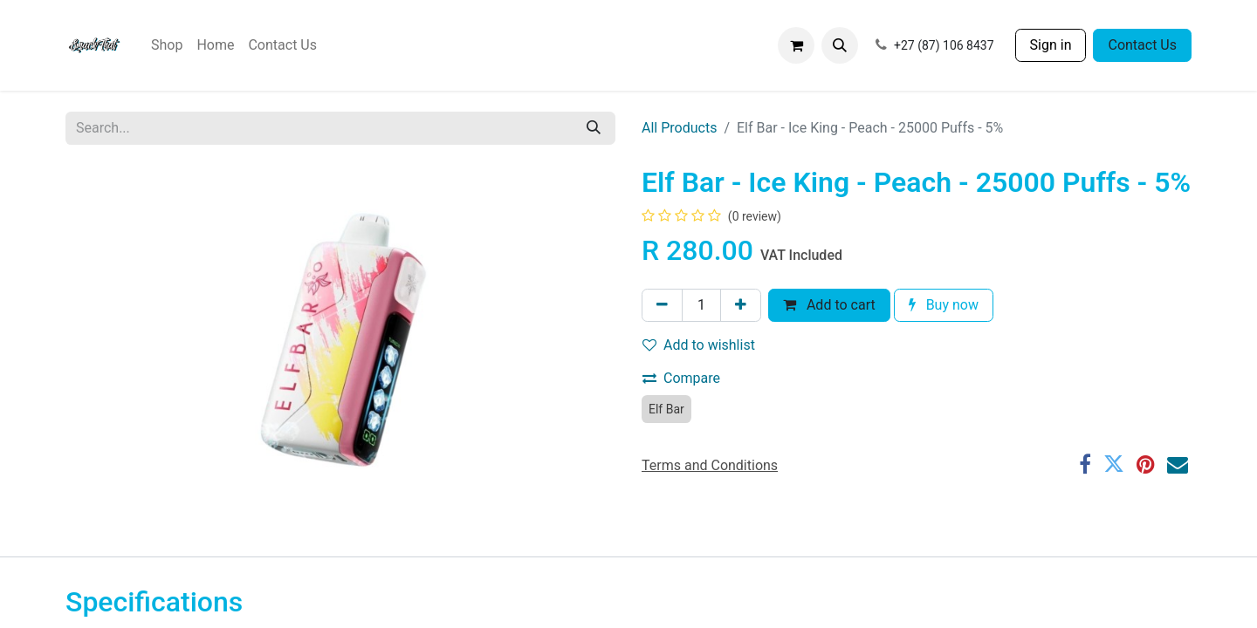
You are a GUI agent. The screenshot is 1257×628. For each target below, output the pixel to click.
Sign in (1051, 45)
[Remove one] (662, 305)
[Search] (593, 128)
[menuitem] (166, 45)
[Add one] (740, 305)
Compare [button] (681, 378)
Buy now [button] (944, 305)
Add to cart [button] (829, 305)
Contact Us (1142, 45)
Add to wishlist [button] (698, 345)
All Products (679, 127)
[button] (839, 45)
